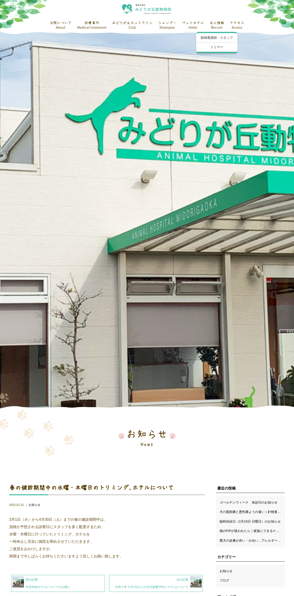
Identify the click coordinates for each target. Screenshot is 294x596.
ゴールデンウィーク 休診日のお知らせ (248, 502)
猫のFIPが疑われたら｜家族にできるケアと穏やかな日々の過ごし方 (252, 531)
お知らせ (34, 504)
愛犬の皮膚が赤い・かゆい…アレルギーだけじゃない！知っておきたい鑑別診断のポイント (252, 540)
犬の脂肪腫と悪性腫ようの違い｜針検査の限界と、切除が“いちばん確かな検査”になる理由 (252, 512)
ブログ (224, 580)
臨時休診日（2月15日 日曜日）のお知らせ (250, 521)
